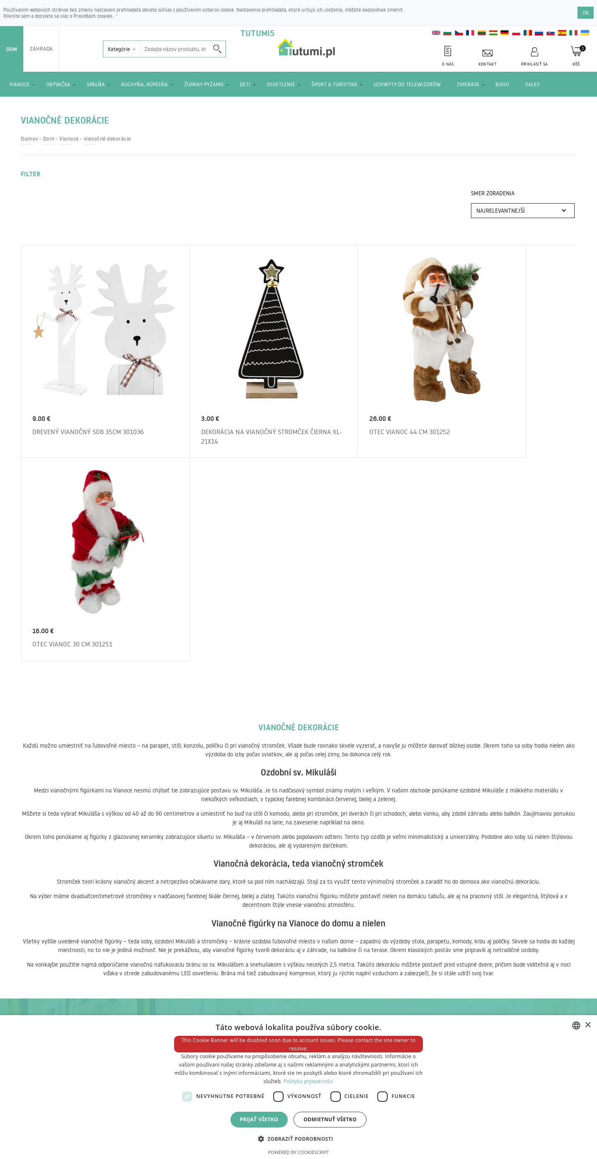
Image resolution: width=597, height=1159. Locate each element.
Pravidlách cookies (93, 16)
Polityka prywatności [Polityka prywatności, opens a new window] (308, 1081)
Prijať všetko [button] (259, 1119)
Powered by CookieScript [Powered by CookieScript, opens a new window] (298, 1152)
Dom (11, 49)
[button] (298, 1138)
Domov (29, 138)
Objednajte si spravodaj (431, 854)
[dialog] (298, 1087)
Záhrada (41, 48)
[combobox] (576, 1025)
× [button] (588, 1025)
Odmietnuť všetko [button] (330, 1119)
